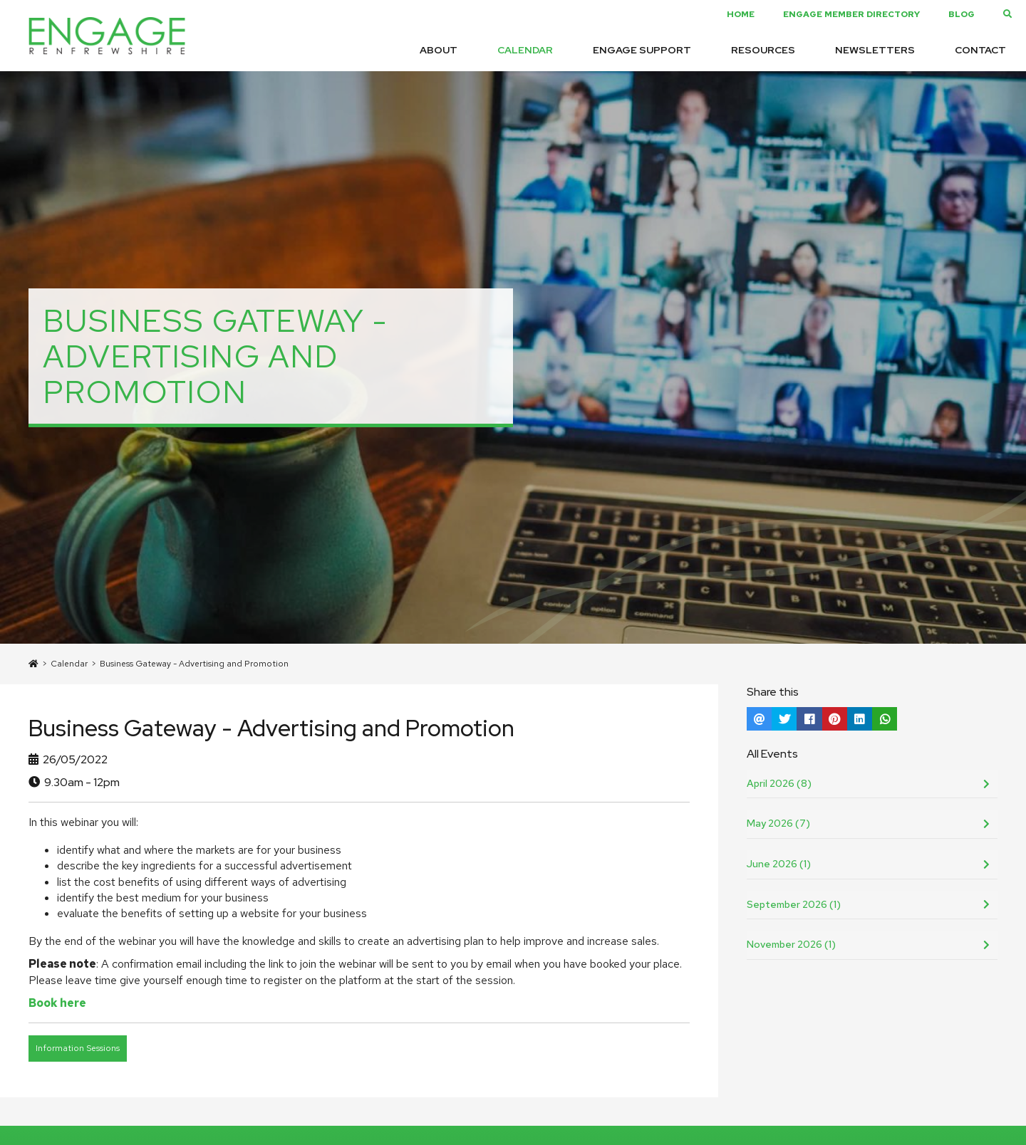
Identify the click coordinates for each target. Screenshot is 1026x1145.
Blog (961, 14)
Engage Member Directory (851, 14)
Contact (980, 49)
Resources (763, 49)
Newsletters (875, 49)
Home (741, 14)
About (438, 49)
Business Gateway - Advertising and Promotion (194, 663)
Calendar (525, 49)
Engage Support (642, 49)
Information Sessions (78, 1048)
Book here (57, 1002)
